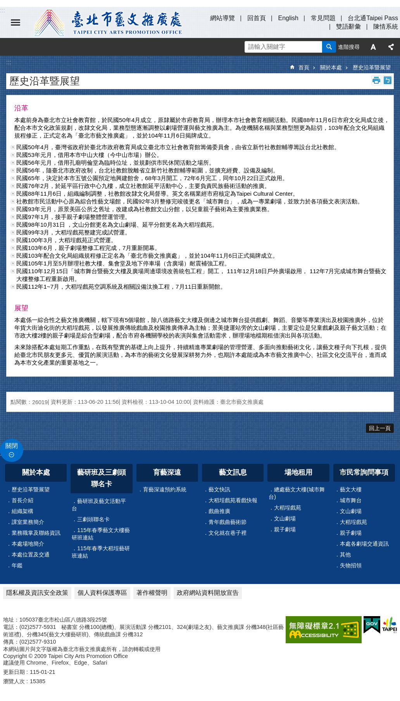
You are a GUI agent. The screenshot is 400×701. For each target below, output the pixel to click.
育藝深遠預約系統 (164, 489)
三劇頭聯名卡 (93, 519)
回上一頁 (380, 428)
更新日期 (14, 672)
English (288, 18)
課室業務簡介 (28, 522)
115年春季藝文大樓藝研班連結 (101, 534)
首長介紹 (22, 500)
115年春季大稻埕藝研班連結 (101, 552)
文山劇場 (285, 518)
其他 (345, 554)
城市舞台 (351, 500)
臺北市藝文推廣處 (108, 22)
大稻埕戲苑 (287, 508)
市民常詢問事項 (364, 472)
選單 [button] (15, 22)
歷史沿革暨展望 (372, 67)
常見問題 (323, 18)
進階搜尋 (349, 47)
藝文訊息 (233, 472)
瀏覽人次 (14, 681)
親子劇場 (285, 529)
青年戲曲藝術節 (228, 522)
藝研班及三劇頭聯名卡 (101, 478)
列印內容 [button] (376, 80)
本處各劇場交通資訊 (364, 544)
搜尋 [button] (329, 47)
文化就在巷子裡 (228, 533)
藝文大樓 (351, 489)
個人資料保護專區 (102, 592)
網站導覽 (222, 18)
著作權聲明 (151, 592)
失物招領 (351, 565)
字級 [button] (373, 47)
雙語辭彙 (348, 26)
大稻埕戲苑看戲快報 (233, 500)
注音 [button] (388, 80)
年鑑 (17, 565)
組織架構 (22, 511)
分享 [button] (391, 47)
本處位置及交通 (31, 554)
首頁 (303, 67)
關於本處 (331, 67)
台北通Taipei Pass (373, 18)
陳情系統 (385, 26)
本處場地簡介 (28, 544)
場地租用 (298, 472)
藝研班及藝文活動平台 (99, 505)
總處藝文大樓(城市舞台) (297, 493)
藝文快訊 (219, 489)
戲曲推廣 (219, 511)
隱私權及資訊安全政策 (37, 592)
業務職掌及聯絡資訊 (36, 533)
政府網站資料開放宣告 (208, 592)
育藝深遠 (167, 472)
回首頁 (256, 18)
